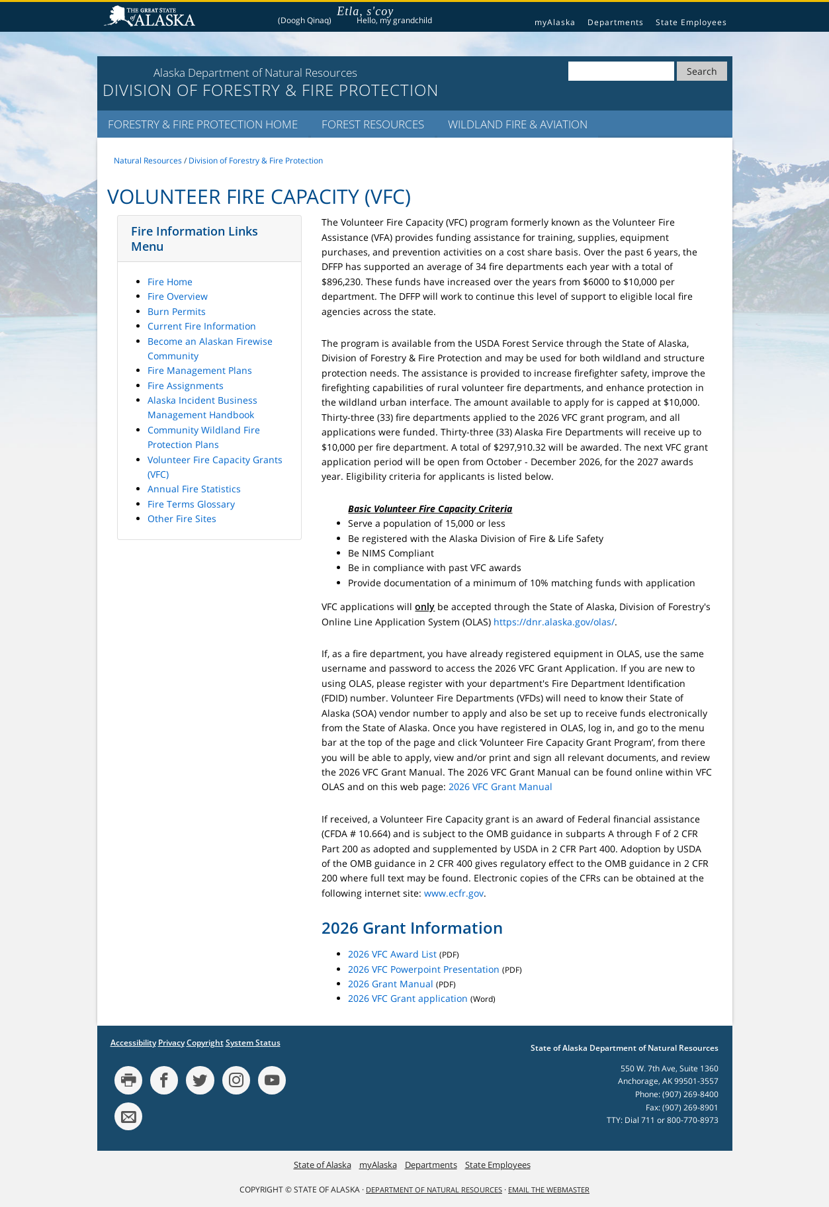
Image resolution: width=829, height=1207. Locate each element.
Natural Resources (148, 160)
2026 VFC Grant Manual (500, 786)
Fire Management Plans (200, 370)
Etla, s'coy (365, 11)
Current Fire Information (202, 326)
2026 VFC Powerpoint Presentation (424, 969)
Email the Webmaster (548, 1189)
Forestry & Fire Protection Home (203, 124)
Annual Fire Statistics (194, 488)
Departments (616, 22)
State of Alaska (151, 17)
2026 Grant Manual (390, 983)
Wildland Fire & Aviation (518, 124)
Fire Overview (178, 296)
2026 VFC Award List (392, 954)
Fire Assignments (186, 385)
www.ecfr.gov (454, 893)
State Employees (691, 22)
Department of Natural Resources (434, 1189)
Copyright (205, 1042)
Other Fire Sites (182, 518)
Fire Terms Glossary (191, 504)
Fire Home (170, 281)
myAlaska (555, 22)
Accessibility (133, 1042)
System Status (253, 1042)
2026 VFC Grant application (408, 998)
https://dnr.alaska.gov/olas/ (554, 621)
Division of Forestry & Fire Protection (256, 160)
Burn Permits (177, 311)
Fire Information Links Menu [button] (194, 238)
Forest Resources (373, 124)
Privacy (171, 1042)
